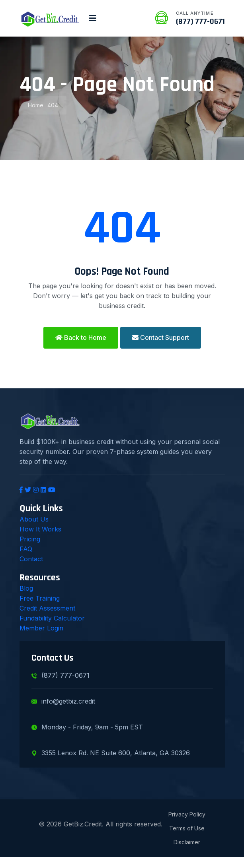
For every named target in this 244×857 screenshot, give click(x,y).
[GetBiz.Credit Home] (50, 18)
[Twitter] (28, 490)
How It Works (40, 529)
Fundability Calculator (52, 618)
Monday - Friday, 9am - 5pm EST (87, 727)
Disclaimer (187, 842)
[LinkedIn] (43, 490)
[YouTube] (51, 490)
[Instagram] (36, 490)
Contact (31, 559)
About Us (34, 519)
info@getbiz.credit (63, 701)
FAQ (26, 549)
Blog (26, 588)
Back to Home (80, 337)
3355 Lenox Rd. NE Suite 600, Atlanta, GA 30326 (110, 753)
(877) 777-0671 (200, 21)
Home (35, 105)
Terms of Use (187, 828)
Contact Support (160, 337)
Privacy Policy (186, 814)
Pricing (30, 539)
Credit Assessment (47, 608)
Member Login (41, 628)
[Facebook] (21, 490)
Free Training (40, 598)
